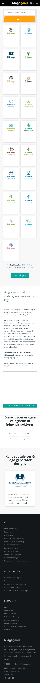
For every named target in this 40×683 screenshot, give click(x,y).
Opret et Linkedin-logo (12, 587)
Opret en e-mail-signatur (13, 578)
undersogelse (28, 267)
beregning (14, 439)
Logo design (8, 532)
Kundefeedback (10, 613)
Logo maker (8, 535)
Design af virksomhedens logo (15, 538)
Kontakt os (8, 630)
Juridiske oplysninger (11, 620)
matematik (13, 433)
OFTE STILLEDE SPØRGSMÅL (15, 626)
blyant (25, 265)
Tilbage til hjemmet (20, 3)
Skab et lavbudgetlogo (12, 554)
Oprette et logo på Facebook (15, 584)
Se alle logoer (20, 275)
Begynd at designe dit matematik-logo (20, 406)
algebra (26, 439)
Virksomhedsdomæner (12, 545)
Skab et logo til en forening (14, 541)
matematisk (26, 433)
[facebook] (5, 679)
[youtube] (13, 679)
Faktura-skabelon (10, 581)
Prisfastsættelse (10, 529)
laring (15, 267)
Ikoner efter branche (11, 548)
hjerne (9, 267)
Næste (20, 19)
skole (20, 267)
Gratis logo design (11, 551)
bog (30, 265)
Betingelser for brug (11, 617)
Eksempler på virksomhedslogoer (16, 561)
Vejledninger (8, 610)
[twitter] (9, 679)
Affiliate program (10, 623)
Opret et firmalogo (11, 558)
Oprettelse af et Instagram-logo (16, 590)
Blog (6, 607)
